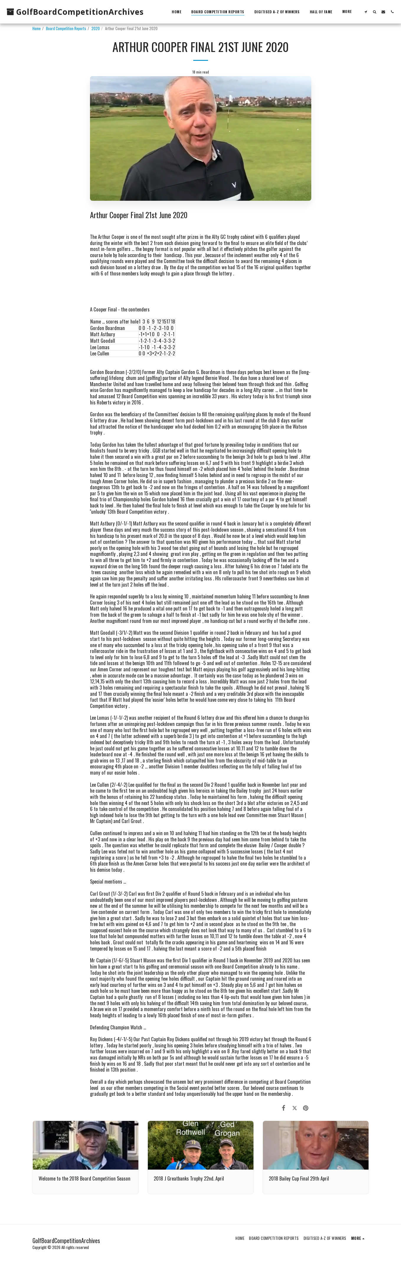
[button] (365, 12)
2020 (95, 28)
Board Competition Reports (66, 28)
